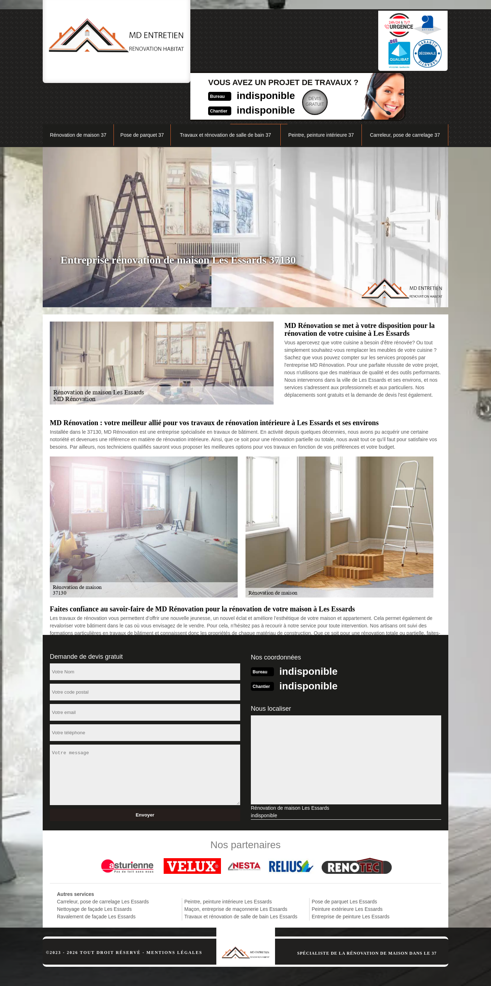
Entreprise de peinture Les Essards (351, 879)
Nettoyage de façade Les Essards (94, 872)
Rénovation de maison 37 (78, 98)
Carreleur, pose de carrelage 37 (405, 98)
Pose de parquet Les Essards (344, 864)
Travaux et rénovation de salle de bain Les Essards (240, 879)
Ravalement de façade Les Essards (96, 879)
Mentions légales (174, 915)
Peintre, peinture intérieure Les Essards (228, 864)
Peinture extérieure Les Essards (347, 872)
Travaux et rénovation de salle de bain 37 (225, 98)
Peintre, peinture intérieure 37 (321, 98)
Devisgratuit (281, 44)
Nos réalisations (368, 81)
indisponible (229, 38)
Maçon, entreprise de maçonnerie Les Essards (235, 872)
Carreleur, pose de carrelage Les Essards (103, 864)
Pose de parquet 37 (142, 98)
